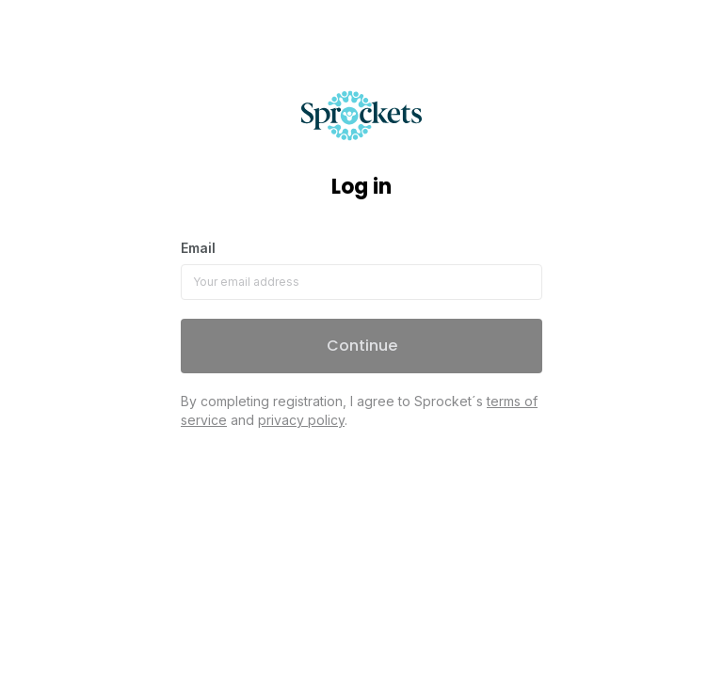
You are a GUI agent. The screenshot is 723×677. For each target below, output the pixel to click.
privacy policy (301, 420)
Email (198, 248)
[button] (361, 346)
